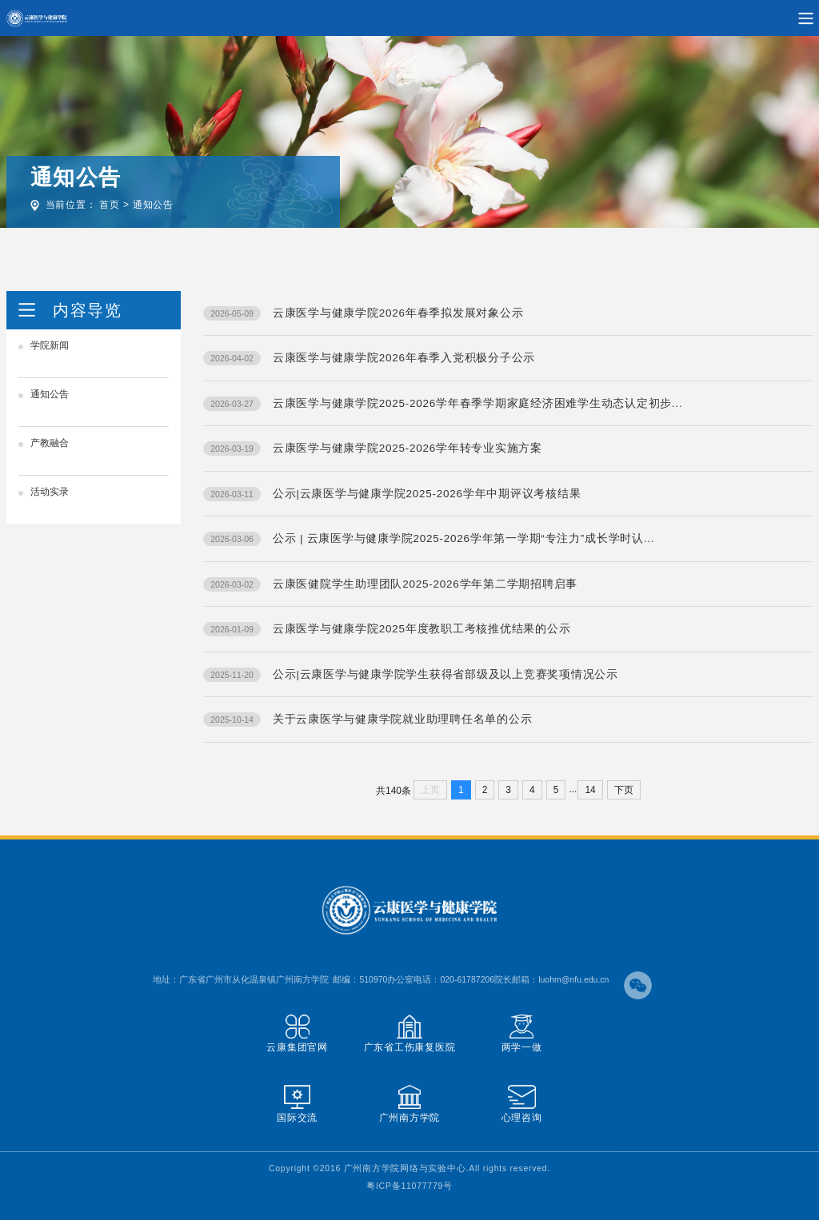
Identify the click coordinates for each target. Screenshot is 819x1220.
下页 (623, 789)
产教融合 (49, 443)
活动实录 (49, 491)
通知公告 (153, 204)
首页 (109, 204)
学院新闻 (49, 345)
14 (590, 789)
